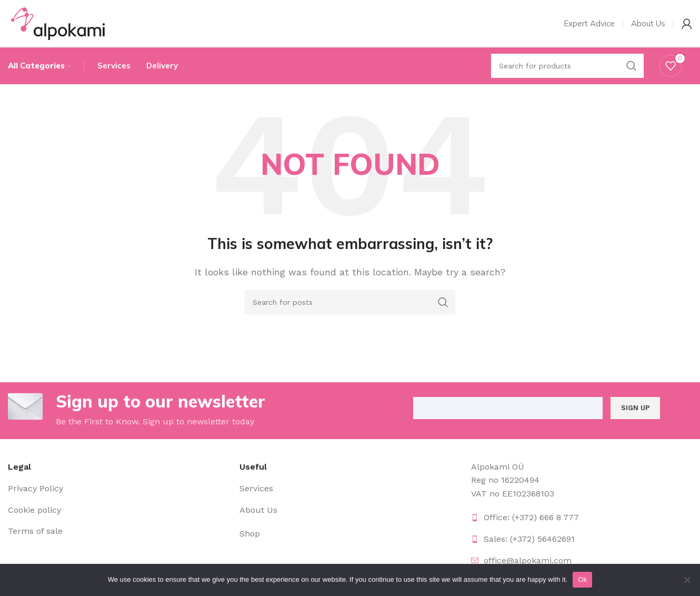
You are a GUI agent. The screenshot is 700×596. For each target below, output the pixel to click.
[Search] (350, 302)
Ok (582, 579)
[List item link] (118, 488)
